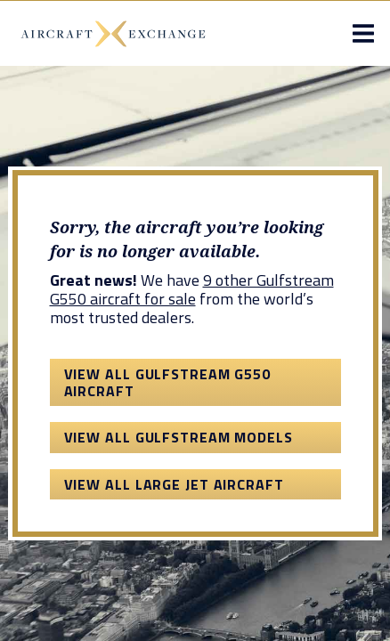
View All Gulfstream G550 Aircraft (168, 382)
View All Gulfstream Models (178, 437)
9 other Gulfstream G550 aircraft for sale (192, 289)
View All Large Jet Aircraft (174, 484)
